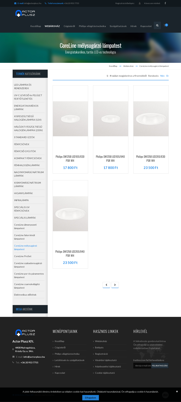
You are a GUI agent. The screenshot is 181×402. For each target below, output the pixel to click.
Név (162, 76)
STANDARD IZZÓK (24, 137)
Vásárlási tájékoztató (106, 360)
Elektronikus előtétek (25, 295)
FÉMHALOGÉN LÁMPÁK (27, 165)
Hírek (57, 366)
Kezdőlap (113, 66)
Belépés (99, 347)
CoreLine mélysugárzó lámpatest (154, 66)
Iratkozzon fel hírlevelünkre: (148, 360)
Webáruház (128, 66)
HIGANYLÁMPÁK (23, 193)
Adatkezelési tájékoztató (108, 366)
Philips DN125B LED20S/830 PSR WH (150, 159)
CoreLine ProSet (22, 256)
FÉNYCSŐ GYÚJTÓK (25, 151)
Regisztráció (101, 354)
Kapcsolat (60, 373)
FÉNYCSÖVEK (21, 144)
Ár (167, 76)
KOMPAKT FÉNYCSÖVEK (28, 158)
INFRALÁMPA (21, 200)
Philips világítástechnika (67, 354)
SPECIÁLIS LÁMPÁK (25, 218)
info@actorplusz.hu (32, 3)
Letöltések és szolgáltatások (69, 360)
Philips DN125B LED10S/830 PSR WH (70, 159)
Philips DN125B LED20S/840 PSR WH (70, 254)
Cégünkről (60, 347)
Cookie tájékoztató (105, 373)
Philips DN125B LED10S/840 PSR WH (110, 159)
